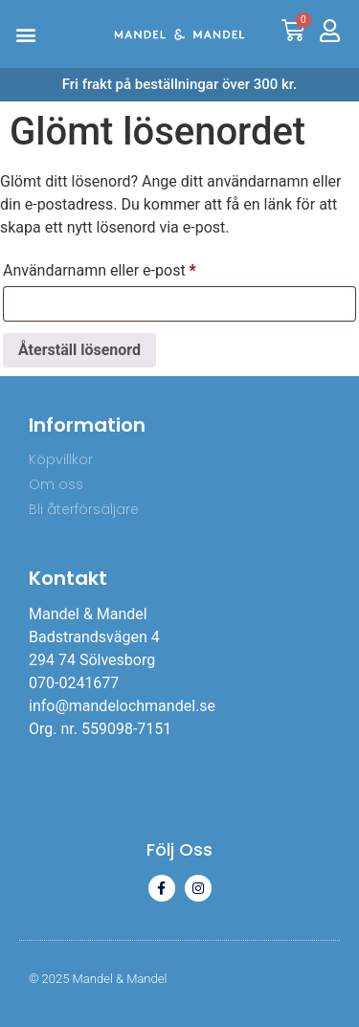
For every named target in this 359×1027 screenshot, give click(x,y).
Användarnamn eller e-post (142, 267)
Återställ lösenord (79, 350)
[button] (25, 34)
